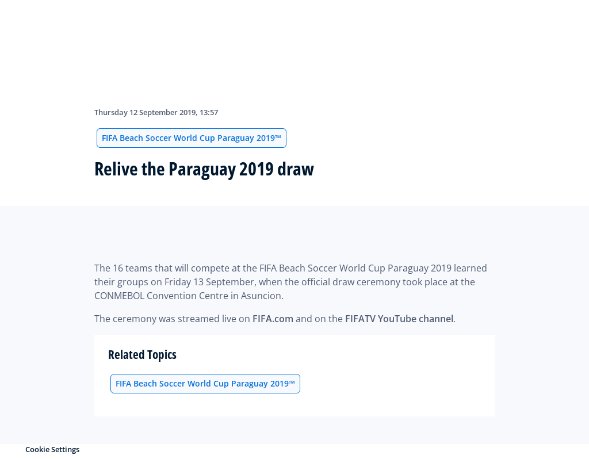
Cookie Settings (52, 449)
